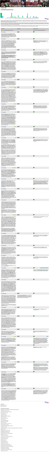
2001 (46, 18)
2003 (46, 402)
